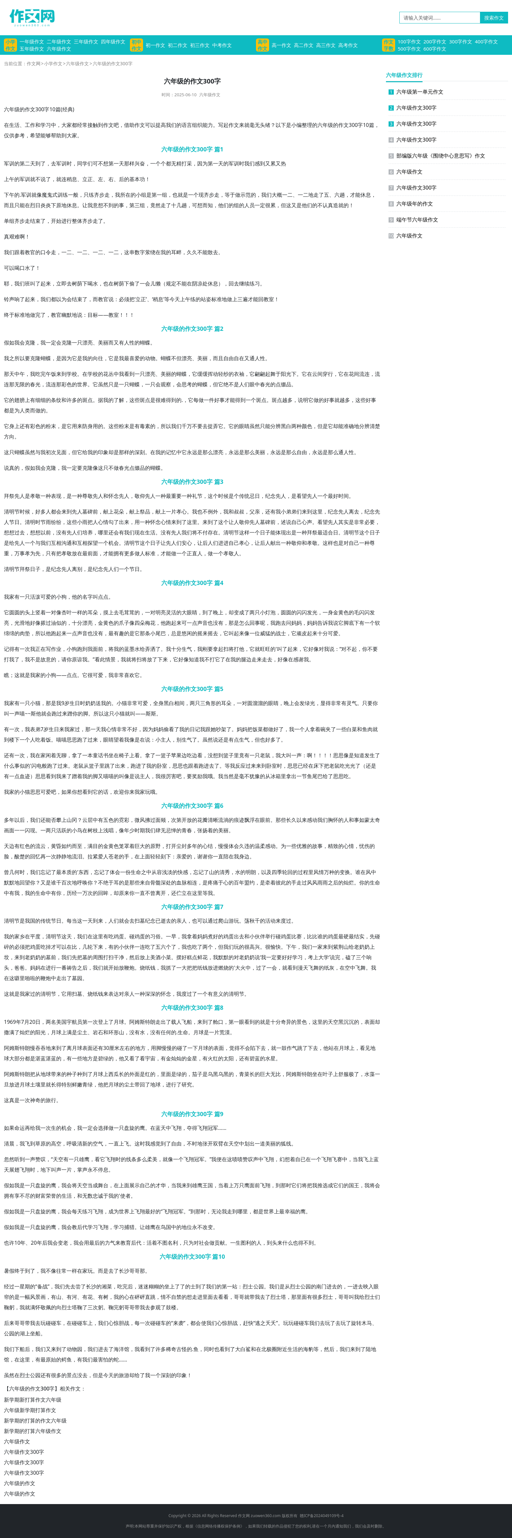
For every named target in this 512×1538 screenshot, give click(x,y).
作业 (56, 649)
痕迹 (239, 819)
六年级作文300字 (24, 1451)
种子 (72, 1074)
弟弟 (291, 511)
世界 (82, 384)
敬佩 (45, 1307)
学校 (72, 373)
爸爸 (19, 967)
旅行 (51, 1100)
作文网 (33, 63)
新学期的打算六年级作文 (32, 1431)
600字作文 (435, 48)
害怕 (103, 1359)
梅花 (150, 622)
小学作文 (10, 45)
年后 (42, 1242)
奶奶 (90, 703)
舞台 (103, 1185)
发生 (369, 755)
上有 (30, 400)
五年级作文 (32, 48)
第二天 (27, 163)
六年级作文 (59, 48)
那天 (9, 373)
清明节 (231, 532)
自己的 (147, 1185)
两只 (254, 612)
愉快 (275, 946)
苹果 (176, 755)
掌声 (82, 1169)
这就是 (22, 675)
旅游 (124, 1375)
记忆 (171, 452)
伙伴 (260, 936)
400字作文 (486, 41)
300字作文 (460, 41)
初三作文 (200, 45)
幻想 (285, 1159)
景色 (301, 1021)
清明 (9, 511)
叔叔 (239, 511)
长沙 (124, 1270)
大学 (323, 957)
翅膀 (19, 400)
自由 (228, 358)
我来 (61, 776)
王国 (207, 1185)
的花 (103, 373)
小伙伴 (127, 946)
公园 (258, 1286)
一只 (77, 342)
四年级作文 (113, 41)
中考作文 (222, 45)
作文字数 (388, 45)
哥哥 (134, 1270)
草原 (40, 1143)
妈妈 (296, 622)
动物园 (74, 1349)
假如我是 (14, 1211)
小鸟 (77, 830)
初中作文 (136, 45)
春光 (35, 384)
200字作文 (435, 41)
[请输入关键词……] (439, 18)
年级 (14, 109)
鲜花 (202, 957)
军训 (9, 163)
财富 (40, 1195)
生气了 (189, 739)
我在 (35, 755)
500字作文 (409, 48)
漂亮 (87, 342)
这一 (82, 920)
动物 (150, 358)
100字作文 (409, 41)
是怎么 (241, 622)
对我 (324, 649)
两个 (207, 946)
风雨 (317, 882)
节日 (14, 522)
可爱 (45, 596)
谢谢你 (205, 856)
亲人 (181, 920)
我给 (359, 1296)
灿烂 (349, 882)
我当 (223, 776)
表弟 (35, 729)
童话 (98, 755)
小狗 (61, 596)
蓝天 (160, 1127)
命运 (19, 1127)
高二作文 (303, 45)
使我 (206, 1323)
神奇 (35, 1100)
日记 (195, 729)
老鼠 (265, 755)
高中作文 (262, 45)
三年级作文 (86, 41)
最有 (113, 633)
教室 (269, 299)
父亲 (254, 511)
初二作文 (177, 45)
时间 (343, 496)
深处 (166, 882)
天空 (333, 1021)
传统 (244, 496)
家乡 (19, 936)
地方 (140, 1048)
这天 (66, 936)
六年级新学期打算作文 (30, 1410)
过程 (303, 872)
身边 (244, 856)
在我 (160, 252)
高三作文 (326, 45)
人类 (25, 410)
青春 (187, 830)
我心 (106, 729)
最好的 (153, 1211)
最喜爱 (132, 358)
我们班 (22, 283)
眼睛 (244, 426)
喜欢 (129, 675)
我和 (228, 511)
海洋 (119, 1349)
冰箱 (275, 776)
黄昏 (56, 846)
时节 (40, 522)
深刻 (140, 452)
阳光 (286, 373)
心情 (103, 522)
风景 (35, 1296)
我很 (160, 776)
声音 (202, 622)
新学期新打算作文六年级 (32, 1399)
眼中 (254, 384)
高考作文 (348, 45)
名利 (173, 1242)
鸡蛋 (119, 936)
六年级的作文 (19, 1483)
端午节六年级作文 (413, 219)
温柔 (260, 846)
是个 (234, 496)
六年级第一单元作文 (416, 91)
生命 (136, 872)
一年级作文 (32, 41)
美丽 (103, 342)
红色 (25, 846)
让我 (87, 205)
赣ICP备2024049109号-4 (322, 1515)
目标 (93, 314)
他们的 (226, 205)
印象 (103, 452)
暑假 (9, 1270)
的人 (244, 205)
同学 (82, 163)
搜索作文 (494, 17)
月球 (119, 1021)
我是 (19, 1185)
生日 (75, 703)
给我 (87, 452)
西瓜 (113, 1074)
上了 (108, 1021)
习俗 (155, 936)
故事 (317, 846)
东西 (83, 872)
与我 (40, 452)
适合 (328, 532)
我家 (9, 596)
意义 (218, 993)
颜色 (307, 426)
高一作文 (281, 45)
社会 (204, 1242)
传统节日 (50, 920)
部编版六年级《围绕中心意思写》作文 (437, 155)
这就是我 (14, 993)
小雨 (82, 522)
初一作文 (155, 45)
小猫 (35, 703)
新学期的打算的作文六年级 (35, 1420)
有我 (275, 511)
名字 (87, 596)
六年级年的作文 (411, 203)
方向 (9, 436)
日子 (265, 532)
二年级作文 (59, 41)
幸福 (290, 1211)
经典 (67, 109)
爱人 (103, 856)
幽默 (66, 314)
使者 (125, 1195)
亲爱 (181, 856)
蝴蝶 (145, 342)
